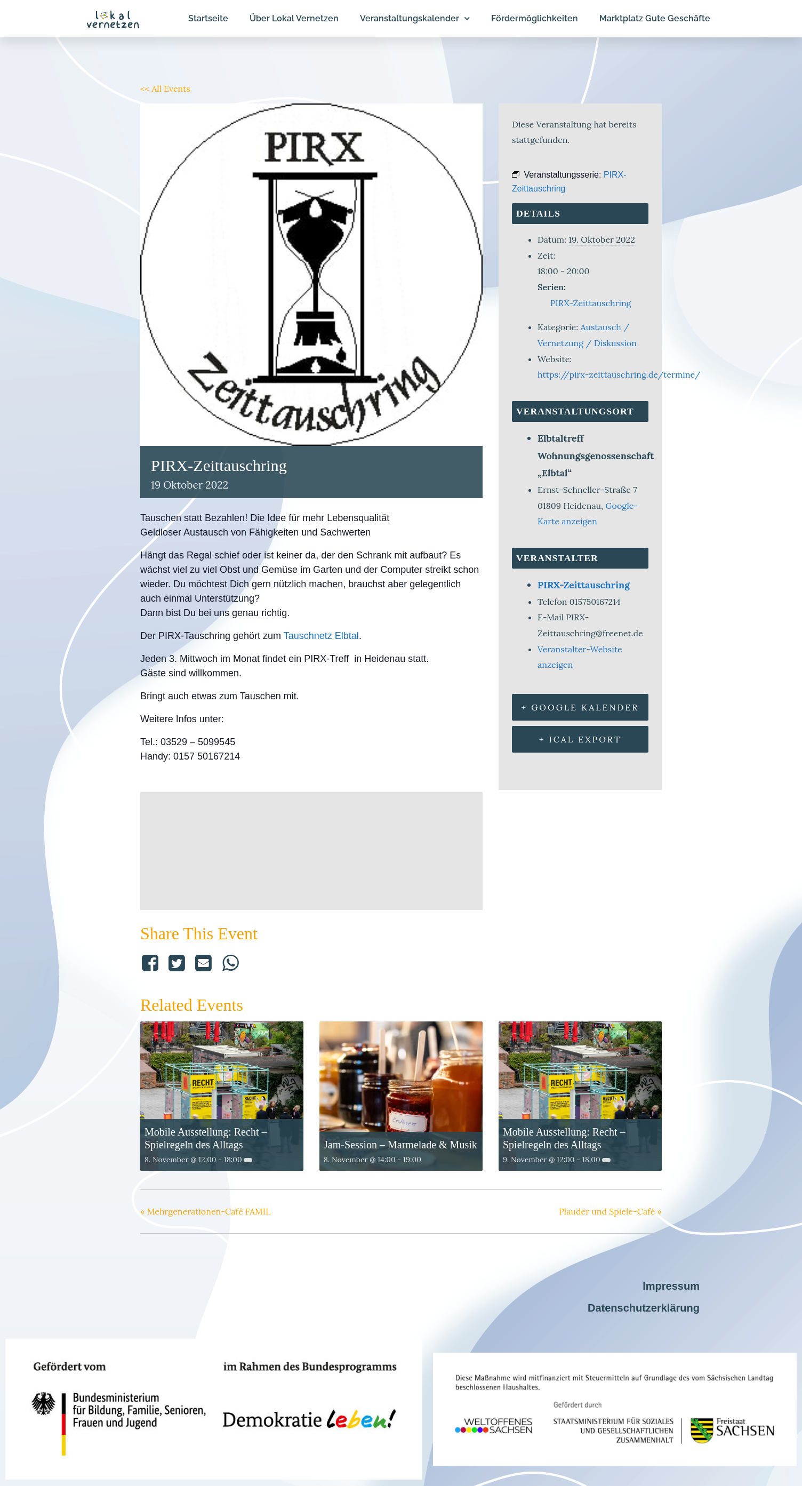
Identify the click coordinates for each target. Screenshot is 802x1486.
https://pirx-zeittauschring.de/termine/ (619, 374)
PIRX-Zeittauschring (590, 303)
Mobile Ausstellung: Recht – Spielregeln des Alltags (206, 1138)
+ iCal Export (580, 739)
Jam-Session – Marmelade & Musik (400, 1145)
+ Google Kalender (580, 707)
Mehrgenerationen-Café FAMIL (205, 1211)
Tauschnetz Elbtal (321, 635)
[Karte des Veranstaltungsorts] (311, 848)
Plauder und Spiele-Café (610, 1211)
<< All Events (165, 88)
